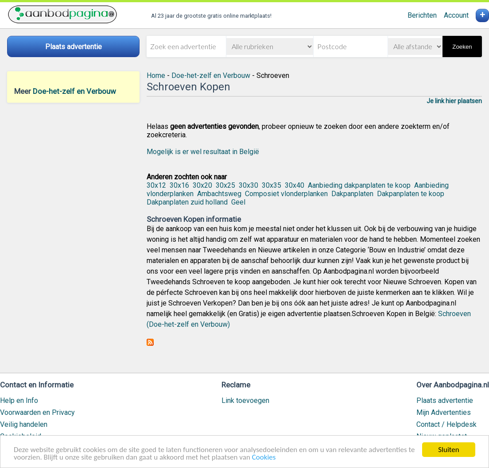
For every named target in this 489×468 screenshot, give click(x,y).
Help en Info (19, 400)
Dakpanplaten (352, 194)
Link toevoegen (245, 400)
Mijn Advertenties (443, 412)
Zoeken (462, 46)
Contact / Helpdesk (446, 424)
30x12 (156, 185)
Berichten (422, 15)
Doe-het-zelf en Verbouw (74, 91)
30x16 (179, 185)
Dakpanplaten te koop (410, 194)
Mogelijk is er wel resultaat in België (203, 151)
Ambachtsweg (219, 194)
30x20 (202, 185)
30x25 (225, 185)
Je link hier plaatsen (454, 100)
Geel (238, 202)
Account (456, 15)
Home (156, 75)
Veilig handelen (23, 424)
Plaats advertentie (444, 400)
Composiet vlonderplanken (286, 194)
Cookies (264, 458)
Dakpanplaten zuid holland (187, 202)
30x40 (294, 185)
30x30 (248, 185)
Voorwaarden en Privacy (37, 412)
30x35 (271, 185)
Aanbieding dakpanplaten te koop (359, 185)
